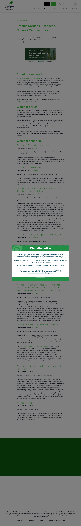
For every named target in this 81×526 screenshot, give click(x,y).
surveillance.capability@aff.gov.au (40, 273)
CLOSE (40, 278)
